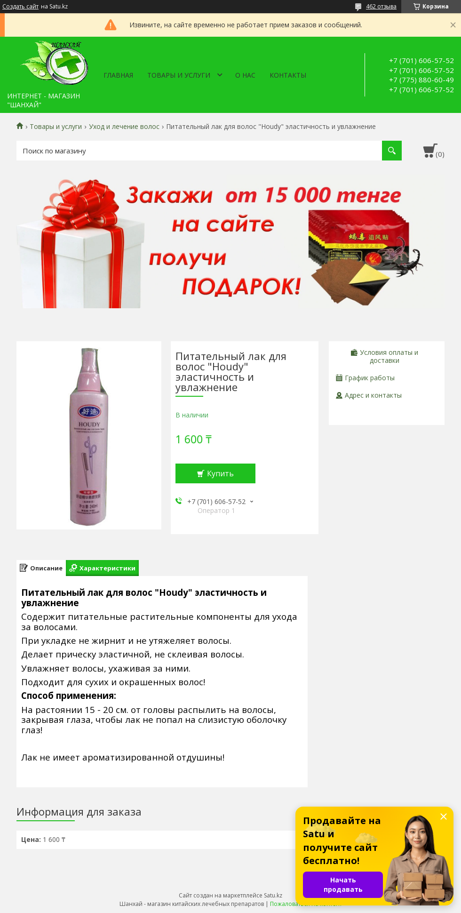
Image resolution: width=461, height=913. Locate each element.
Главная (118, 75)
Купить (220, 473)
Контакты (288, 75)
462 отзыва (381, 6)
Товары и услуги (178, 75)
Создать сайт (20, 6)
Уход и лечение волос (124, 126)
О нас (245, 75)
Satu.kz (273, 895)
